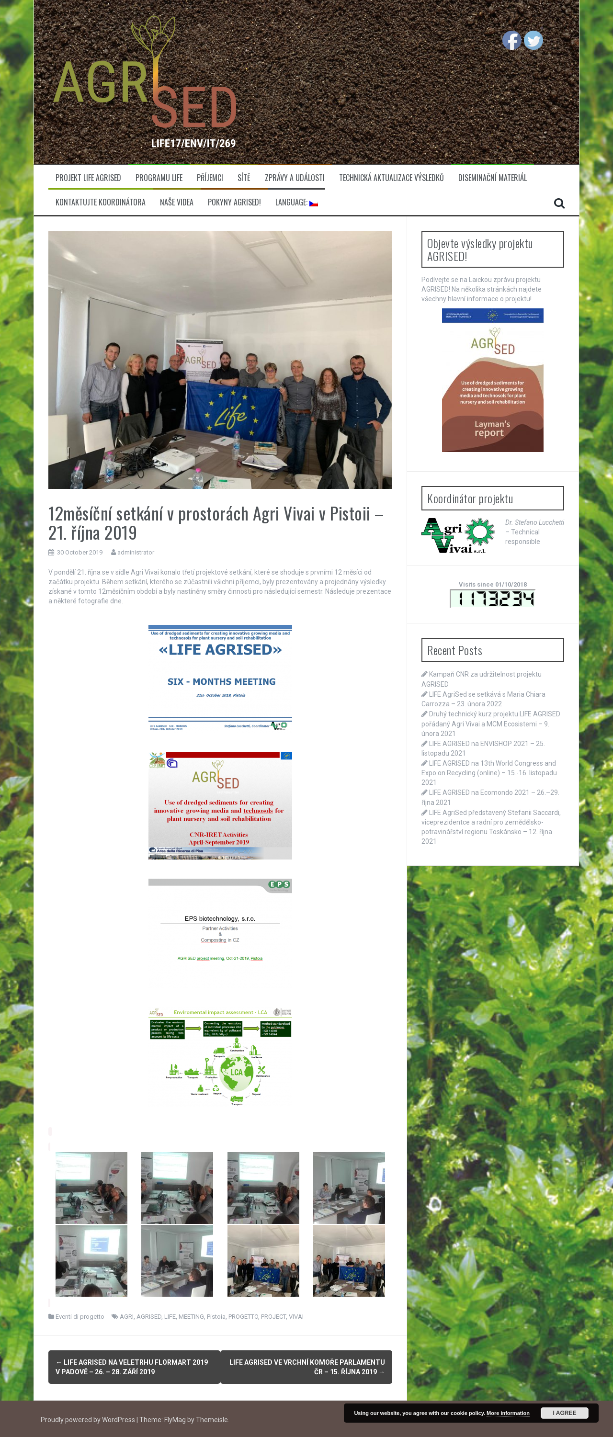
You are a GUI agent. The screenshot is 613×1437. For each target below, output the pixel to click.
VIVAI (296, 1316)
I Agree (565, 1413)
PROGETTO (243, 1316)
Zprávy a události (295, 177)
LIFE (170, 1316)
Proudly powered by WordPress (88, 1418)
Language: (296, 202)
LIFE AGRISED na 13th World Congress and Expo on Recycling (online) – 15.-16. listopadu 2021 (489, 772)
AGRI (127, 1316)
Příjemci (210, 177)
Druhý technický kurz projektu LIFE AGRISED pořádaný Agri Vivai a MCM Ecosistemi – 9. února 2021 (490, 723)
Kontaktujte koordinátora (101, 202)
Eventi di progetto (80, 1316)
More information (508, 1413)
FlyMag (175, 1418)
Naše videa (176, 202)
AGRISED (148, 1316)
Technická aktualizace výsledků (391, 177)
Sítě (244, 177)
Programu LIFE (159, 177)
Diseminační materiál (492, 177)
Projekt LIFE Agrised (88, 177)
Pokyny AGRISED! (234, 202)
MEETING (191, 1316)
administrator (135, 552)
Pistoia (216, 1316)
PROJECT (273, 1316)
